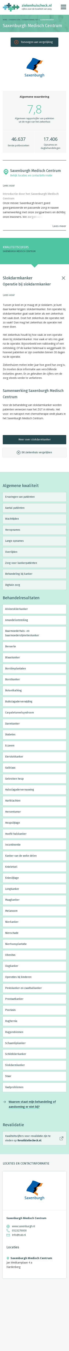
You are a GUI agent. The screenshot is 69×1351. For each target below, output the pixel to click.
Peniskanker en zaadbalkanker (23, 988)
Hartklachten (12, 800)
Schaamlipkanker (15, 1043)
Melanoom (11, 910)
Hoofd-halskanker (15, 833)
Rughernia (11, 1021)
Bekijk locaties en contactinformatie (31, 175)
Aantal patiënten (14, 507)
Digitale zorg (12, 585)
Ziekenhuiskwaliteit (30, 20)
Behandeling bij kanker (18, 573)
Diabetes (10, 734)
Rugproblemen (14, 1032)
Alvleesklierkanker (16, 609)
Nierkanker (11, 922)
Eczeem (9, 745)
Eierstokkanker (14, 756)
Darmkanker (12, 723)
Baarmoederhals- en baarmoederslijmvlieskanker (22, 633)
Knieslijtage (12, 877)
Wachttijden (12, 518)
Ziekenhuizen (14, 20)
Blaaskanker (12, 657)
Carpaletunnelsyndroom (19, 712)
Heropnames (12, 529)
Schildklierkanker (15, 1054)
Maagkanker (12, 899)
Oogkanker (11, 966)
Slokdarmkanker (15, 1065)
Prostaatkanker (14, 999)
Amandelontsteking (16, 620)
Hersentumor (13, 811)
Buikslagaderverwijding (18, 701)
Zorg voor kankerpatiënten (21, 563)
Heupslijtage (12, 822)
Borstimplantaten (15, 668)
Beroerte (10, 646)
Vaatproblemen (14, 1087)
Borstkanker (12, 679)
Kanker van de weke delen (21, 855)
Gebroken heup (14, 778)
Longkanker (12, 889)
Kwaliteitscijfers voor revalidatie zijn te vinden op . (28, 1138)
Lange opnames (14, 540)
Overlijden (11, 552)
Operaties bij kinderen (18, 977)
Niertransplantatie (16, 944)
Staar (8, 1076)
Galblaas (10, 767)
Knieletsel (11, 866)
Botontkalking (13, 690)
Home (5, 20)
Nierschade (11, 933)
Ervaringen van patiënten (20, 496)
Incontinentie (13, 844)
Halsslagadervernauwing (19, 789)
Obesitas (10, 954)
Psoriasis (10, 1010)
